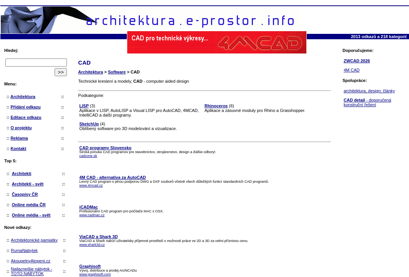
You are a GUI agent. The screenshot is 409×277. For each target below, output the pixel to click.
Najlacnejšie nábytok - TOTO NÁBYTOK (31, 271)
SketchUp (89, 124)
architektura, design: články (369, 90)
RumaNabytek (24, 250)
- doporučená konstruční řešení (367, 102)
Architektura (90, 72)
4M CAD (352, 70)
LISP (83, 105)
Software (117, 72)
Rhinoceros (216, 105)
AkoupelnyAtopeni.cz (30, 261)
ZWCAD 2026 (357, 60)
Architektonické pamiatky (34, 240)
